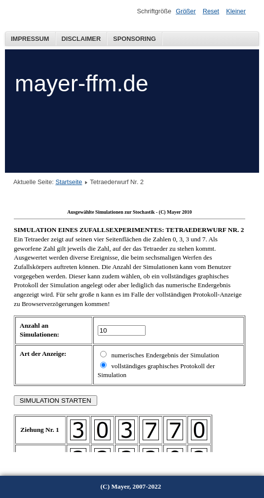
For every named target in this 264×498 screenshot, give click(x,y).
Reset (211, 11)
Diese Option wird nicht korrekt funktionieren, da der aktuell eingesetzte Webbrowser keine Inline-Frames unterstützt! (129, 328)
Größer (186, 11)
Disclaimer (81, 38)
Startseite (68, 182)
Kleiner (236, 11)
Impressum (30, 38)
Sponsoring (134, 38)
